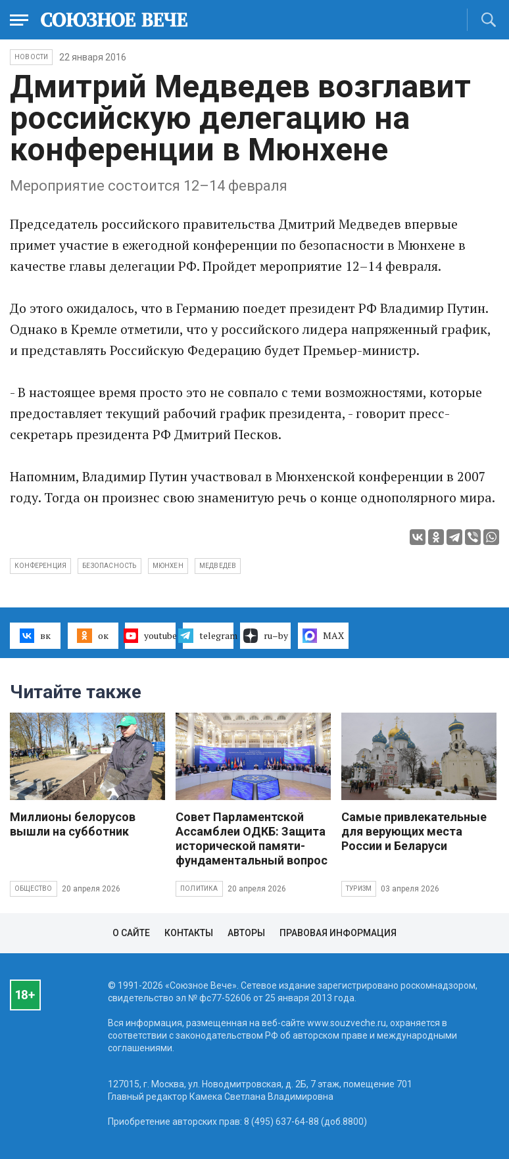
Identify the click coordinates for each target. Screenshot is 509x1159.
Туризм (359, 888)
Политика (199, 888)
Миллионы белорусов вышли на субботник (72, 824)
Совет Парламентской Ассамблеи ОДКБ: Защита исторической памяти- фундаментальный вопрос (251, 838)
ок (92, 635)
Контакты (188, 933)
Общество (33, 888)
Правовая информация (338, 933)
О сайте (131, 933)
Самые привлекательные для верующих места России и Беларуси (414, 831)
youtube (150, 635)
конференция (40, 565)
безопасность (109, 565)
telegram (208, 635)
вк (35, 635)
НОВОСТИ (31, 56)
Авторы (246, 933)
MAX (323, 635)
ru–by (265, 635)
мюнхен (168, 565)
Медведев (218, 565)
